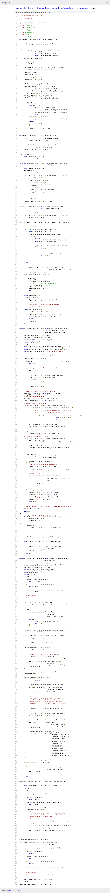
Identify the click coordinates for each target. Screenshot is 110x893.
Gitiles (10, 890)
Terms (19, 890)
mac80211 (85, 8)
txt (103, 890)
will (34, 8)
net (79, 8)
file (48, 12)
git (31, 8)
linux (16, 8)
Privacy (14, 890)
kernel (26, 8)
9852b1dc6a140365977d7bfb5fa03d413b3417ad (58, 8)
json (107, 890)
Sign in (106, 2)
